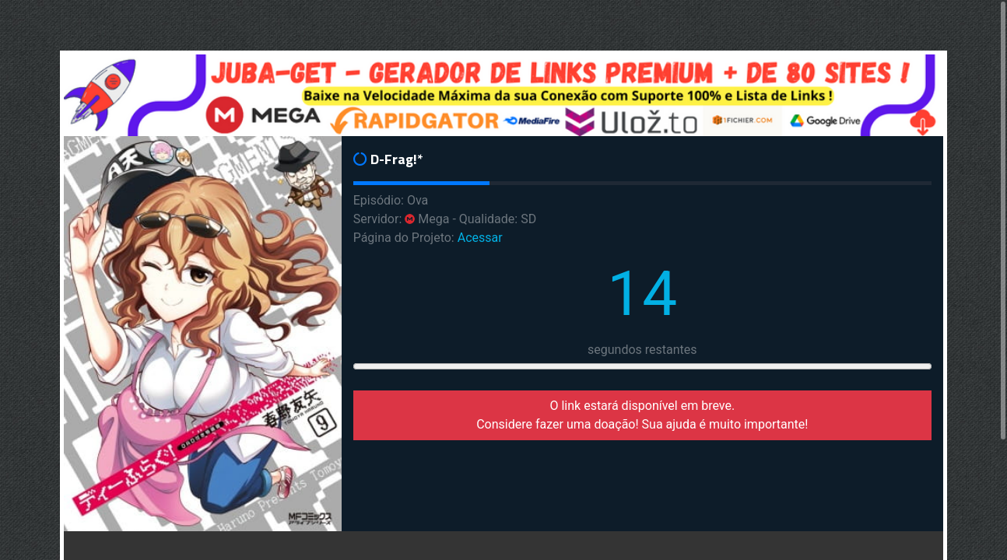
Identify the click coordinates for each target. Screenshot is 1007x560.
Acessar (480, 237)
